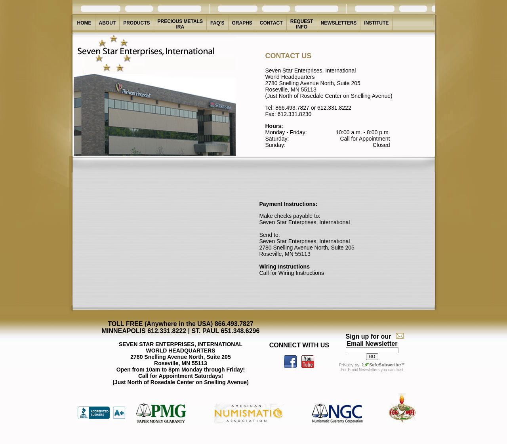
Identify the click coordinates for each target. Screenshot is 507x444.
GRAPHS (242, 23)
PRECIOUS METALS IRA (180, 24)
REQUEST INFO (301, 24)
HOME (84, 23)
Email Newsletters (363, 370)
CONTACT (271, 23)
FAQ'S (217, 23)
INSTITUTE (376, 23)
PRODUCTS (136, 23)
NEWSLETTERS (339, 23)
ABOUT (107, 23)
